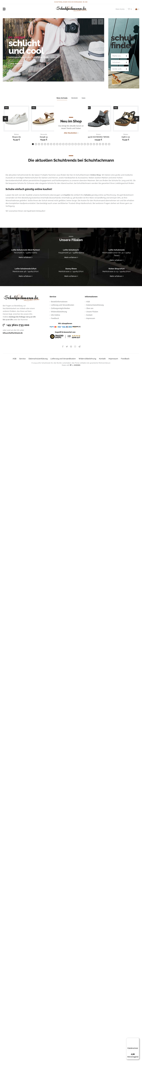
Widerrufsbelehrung (59, 312)
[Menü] (137, 1039)
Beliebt (74, 98)
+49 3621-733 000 (16, 325)
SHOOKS (77, 365)
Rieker (16, 134)
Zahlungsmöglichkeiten (60, 308)
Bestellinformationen (59, 302)
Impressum (90, 318)
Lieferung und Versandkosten (62, 305)
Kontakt (89, 315)
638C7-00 (126, 137)
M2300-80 (16, 137)
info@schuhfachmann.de (13, 333)
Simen (98, 134)
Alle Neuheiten (70, 134)
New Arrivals (62, 98)
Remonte (43, 134)
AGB (88, 302)
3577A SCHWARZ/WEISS (98, 137)
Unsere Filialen (92, 312)
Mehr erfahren (25, 257)
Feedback (55, 318)
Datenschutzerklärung (95, 305)
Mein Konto (120, 9)
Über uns (89, 308)
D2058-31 (44, 137)
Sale (83, 98)
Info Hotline (55, 315)
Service (22, 359)
